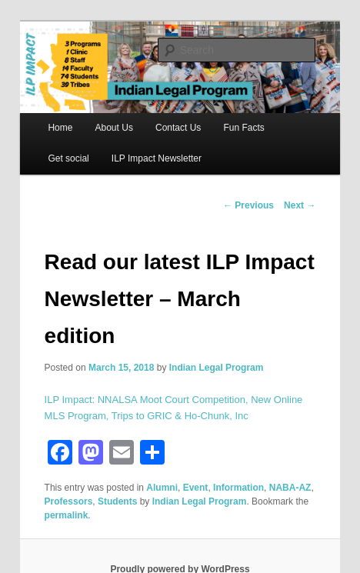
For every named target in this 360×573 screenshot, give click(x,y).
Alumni (162, 487)
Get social (68, 158)
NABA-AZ (290, 487)
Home (60, 127)
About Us (114, 127)
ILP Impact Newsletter (157, 158)
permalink (66, 515)
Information (238, 487)
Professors (69, 501)
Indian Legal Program (216, 367)
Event (195, 487)
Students (117, 501)
